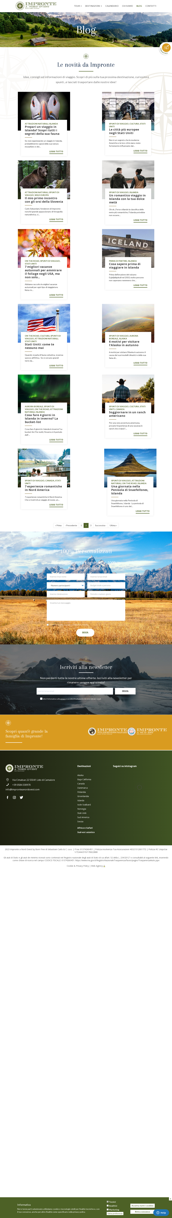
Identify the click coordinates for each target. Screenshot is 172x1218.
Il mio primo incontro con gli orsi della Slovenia (44, 200)
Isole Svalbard (84, 804)
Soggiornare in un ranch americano (127, 414)
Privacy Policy (83, 625)
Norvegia (81, 808)
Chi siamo (127, 6)
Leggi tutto (56, 151)
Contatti (150, 6)
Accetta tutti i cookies (143, 1205)
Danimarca (82, 787)
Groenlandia (83, 796)
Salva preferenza (115, 1213)
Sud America (83, 817)
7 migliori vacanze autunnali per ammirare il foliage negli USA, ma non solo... (43, 272)
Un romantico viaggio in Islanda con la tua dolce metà (127, 198)
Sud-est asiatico (86, 832)
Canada (81, 783)
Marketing (114, 1209)
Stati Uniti (81, 813)
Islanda (80, 800)
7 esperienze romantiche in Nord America (43, 488)
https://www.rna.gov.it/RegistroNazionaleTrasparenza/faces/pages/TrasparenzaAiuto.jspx (117, 860)
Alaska (80, 775)
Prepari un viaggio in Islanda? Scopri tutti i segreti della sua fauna (42, 130)
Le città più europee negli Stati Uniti (124, 131)
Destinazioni (93, 6)
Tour (78, 6)
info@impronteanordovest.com (22, 789)
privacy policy (79, 1212)
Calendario (112, 6)
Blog (139, 6)
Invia (85, 632)
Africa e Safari (85, 827)
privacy (63, 699)
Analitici (113, 1206)
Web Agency (97, 865)
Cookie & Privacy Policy (78, 865)
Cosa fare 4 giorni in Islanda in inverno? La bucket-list (41, 418)
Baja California (84, 779)
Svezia (80, 821)
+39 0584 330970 (18, 784)
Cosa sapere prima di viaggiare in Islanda (125, 265)
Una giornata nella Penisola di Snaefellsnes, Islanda (129, 489)
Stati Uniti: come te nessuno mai (39, 346)
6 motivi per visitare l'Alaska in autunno (124, 343)
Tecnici (112, 1202)
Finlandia (81, 792)
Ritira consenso (142, 1211)
